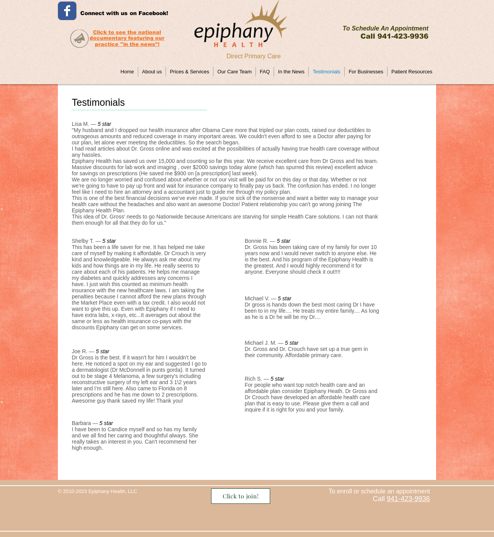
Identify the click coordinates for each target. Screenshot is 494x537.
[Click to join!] (240, 496)
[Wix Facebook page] (67, 11)
